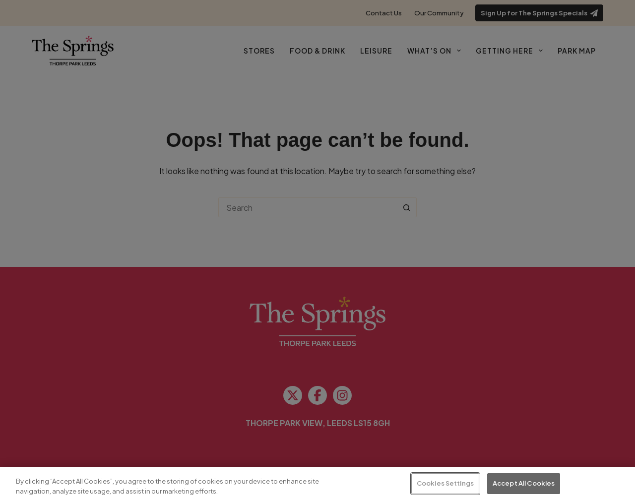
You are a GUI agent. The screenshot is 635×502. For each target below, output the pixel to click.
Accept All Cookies (524, 483)
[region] (317, 484)
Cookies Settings (445, 483)
